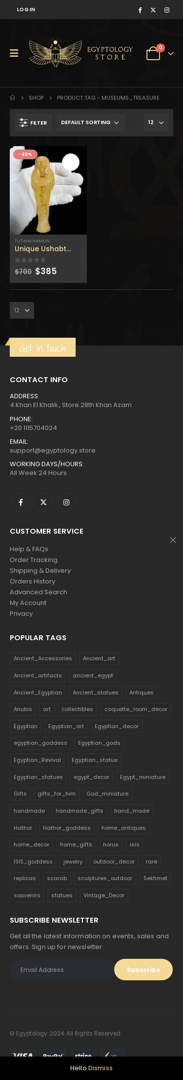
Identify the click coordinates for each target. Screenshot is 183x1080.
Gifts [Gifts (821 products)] (20, 794)
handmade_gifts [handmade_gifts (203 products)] (79, 811)
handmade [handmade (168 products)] (29, 811)
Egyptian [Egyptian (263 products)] (26, 726)
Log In (26, 9)
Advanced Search (38, 592)
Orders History (32, 581)
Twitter (43, 502)
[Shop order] (91, 122)
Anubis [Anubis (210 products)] (23, 709)
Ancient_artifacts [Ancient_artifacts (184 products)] (38, 675)
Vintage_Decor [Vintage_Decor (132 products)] (103, 895)
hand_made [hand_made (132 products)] (131, 811)
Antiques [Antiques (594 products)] (141, 692)
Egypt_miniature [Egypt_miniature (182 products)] (142, 777)
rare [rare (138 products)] (151, 861)
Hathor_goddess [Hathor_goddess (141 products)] (67, 828)
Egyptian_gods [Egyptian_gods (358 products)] (99, 743)
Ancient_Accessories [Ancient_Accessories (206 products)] (43, 658)
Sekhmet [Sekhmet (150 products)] (155, 878)
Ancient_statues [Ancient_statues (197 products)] (96, 692)
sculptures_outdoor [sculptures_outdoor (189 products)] (105, 878)
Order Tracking (34, 559)
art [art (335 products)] (47, 709)
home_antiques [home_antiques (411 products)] (124, 828)
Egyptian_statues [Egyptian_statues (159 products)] (38, 777)
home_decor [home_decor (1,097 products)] (31, 844)
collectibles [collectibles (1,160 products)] (77, 709)
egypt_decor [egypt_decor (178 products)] (91, 777)
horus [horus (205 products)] (111, 844)
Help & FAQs (29, 549)
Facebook (20, 502)
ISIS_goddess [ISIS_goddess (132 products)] (33, 861)
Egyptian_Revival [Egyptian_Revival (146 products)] (37, 760)
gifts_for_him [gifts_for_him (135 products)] (57, 794)
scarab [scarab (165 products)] (57, 878)
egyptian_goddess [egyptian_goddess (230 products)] (40, 743)
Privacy (21, 613)
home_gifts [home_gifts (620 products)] (76, 844)
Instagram (66, 502)
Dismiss (100, 1068)
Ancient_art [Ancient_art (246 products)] (99, 658)
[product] (48, 190)
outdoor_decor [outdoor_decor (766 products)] (114, 861)
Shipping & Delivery (40, 570)
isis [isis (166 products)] (135, 844)
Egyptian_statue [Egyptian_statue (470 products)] (95, 760)
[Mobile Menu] (17, 53)
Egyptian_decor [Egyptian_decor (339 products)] (117, 726)
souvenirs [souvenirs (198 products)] (27, 895)
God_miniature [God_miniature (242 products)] (107, 794)
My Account (28, 602)
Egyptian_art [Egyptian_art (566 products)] (66, 726)
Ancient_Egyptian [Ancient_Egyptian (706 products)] (38, 692)
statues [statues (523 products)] (62, 895)
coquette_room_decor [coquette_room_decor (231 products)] (135, 709)
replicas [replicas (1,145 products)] (25, 878)
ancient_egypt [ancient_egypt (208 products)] (93, 675)
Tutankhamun (32, 241)
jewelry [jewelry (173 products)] (72, 861)
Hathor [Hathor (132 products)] (23, 828)
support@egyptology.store (53, 450)
